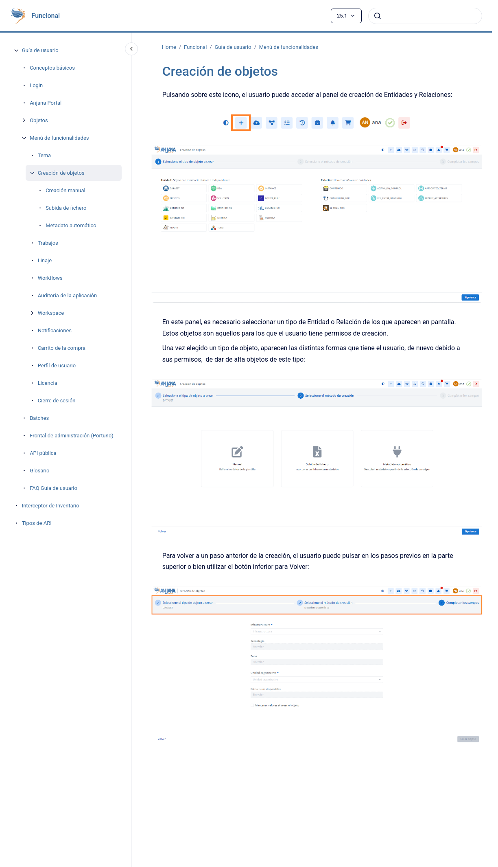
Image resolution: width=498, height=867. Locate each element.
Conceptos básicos (52, 68)
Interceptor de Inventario (50, 506)
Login (36, 85)
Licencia (47, 383)
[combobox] (425, 16)
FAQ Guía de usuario (53, 488)
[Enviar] (377, 15)
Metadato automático (71, 225)
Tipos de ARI (37, 523)
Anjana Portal (45, 103)
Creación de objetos (61, 173)
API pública (43, 453)
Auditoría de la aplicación (67, 295)
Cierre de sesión (57, 400)
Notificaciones (55, 330)
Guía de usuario (40, 50)
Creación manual (65, 190)
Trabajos (48, 243)
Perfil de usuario (57, 365)
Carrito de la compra (61, 348)
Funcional (46, 16)
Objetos (39, 120)
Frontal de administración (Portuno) (72, 435)
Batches (39, 418)
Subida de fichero (66, 208)
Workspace (51, 313)
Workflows (50, 278)
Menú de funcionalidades (59, 138)
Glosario (39, 471)
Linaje (45, 260)
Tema (44, 155)
